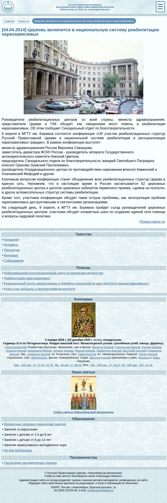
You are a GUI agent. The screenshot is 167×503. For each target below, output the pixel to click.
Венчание (11, 255)
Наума (143, 354)
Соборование (14, 260)
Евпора (146, 347)
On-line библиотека (18, 450)
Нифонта (33, 354)
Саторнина (122, 347)
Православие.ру (152, 221)
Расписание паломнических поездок (30, 463)
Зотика (58, 350)
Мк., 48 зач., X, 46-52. (68, 365)
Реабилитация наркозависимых (27, 278)
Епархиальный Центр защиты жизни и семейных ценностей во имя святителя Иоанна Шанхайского (76, 283)
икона (108, 347)
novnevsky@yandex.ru (100, 490)
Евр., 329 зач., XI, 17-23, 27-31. (34, 365)
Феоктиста (39, 357)
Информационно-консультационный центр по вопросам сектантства (53, 273)
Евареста (155, 350)
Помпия (80, 350)
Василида (129, 350)
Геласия (10, 350)
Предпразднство (16, 347)
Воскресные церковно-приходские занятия (35, 424)
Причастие (12, 250)
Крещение (11, 239)
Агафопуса (104, 350)
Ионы (156, 357)
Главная (9, 21)
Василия (95, 357)
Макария (144, 357)
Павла (82, 354)
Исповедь (11, 245)
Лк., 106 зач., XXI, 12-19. (137, 365)
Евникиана (35, 350)
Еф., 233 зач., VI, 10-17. (105, 365)
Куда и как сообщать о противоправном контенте (39, 289)
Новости (23, 21)
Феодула (97, 347)
